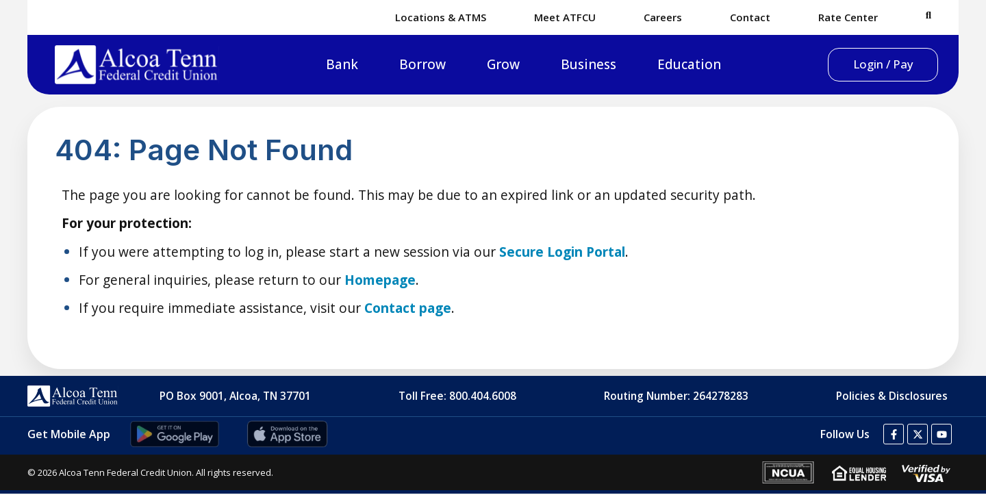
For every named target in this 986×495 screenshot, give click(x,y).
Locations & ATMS (440, 17)
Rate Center (848, 17)
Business (572, 65)
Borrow (406, 65)
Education (673, 65)
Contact (750, 17)
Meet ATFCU (565, 17)
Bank (325, 65)
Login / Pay (866, 64)
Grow (486, 65)
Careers (663, 17)
